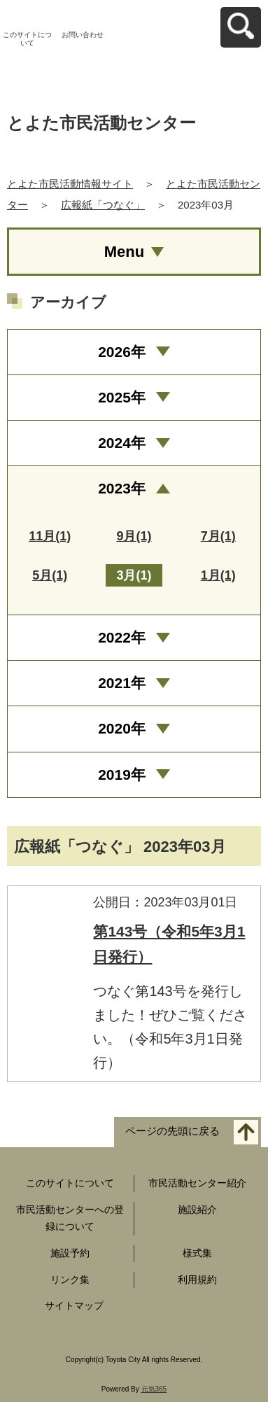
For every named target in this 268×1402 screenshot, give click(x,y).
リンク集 (70, 1279)
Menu (124, 251)
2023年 (122, 488)
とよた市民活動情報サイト (70, 184)
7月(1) (218, 536)
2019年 (122, 774)
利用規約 (197, 1279)
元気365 (154, 1389)
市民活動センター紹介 (197, 1183)
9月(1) (133, 536)
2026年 (122, 352)
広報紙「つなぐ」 (103, 205)
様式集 (197, 1253)
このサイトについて (27, 39)
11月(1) (50, 536)
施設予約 (70, 1253)
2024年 (122, 443)
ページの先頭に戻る (172, 1131)
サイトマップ (74, 1305)
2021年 (122, 683)
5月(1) (49, 575)
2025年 (122, 397)
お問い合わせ (83, 34)
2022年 (122, 637)
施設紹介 (197, 1209)
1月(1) (218, 575)
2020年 (122, 728)
